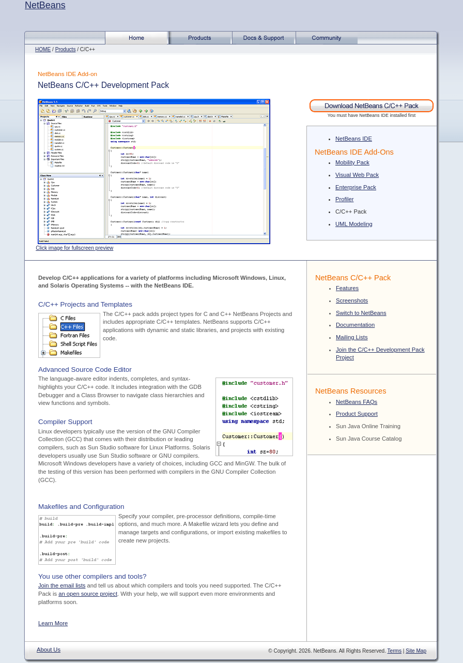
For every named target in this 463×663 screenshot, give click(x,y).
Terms (395, 651)
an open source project (87, 594)
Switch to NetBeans (361, 313)
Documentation (355, 325)
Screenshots (352, 300)
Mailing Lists (352, 337)
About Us (48, 649)
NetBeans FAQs (356, 402)
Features (347, 288)
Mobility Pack (352, 162)
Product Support (357, 414)
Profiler (344, 199)
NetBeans (45, 5)
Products (65, 49)
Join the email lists (61, 585)
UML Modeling (354, 224)
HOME (43, 49)
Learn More (53, 623)
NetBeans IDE (353, 138)
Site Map (416, 651)
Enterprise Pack (355, 187)
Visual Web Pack (357, 175)
